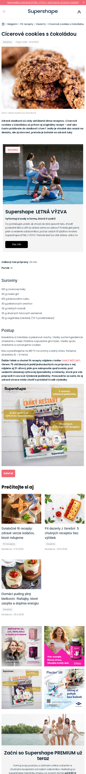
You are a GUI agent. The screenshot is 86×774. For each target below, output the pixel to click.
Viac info (16, 244)
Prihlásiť (79, 12)
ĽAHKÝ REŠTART (70, 360)
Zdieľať (8, 473)
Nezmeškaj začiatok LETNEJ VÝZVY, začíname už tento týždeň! (43, 2)
